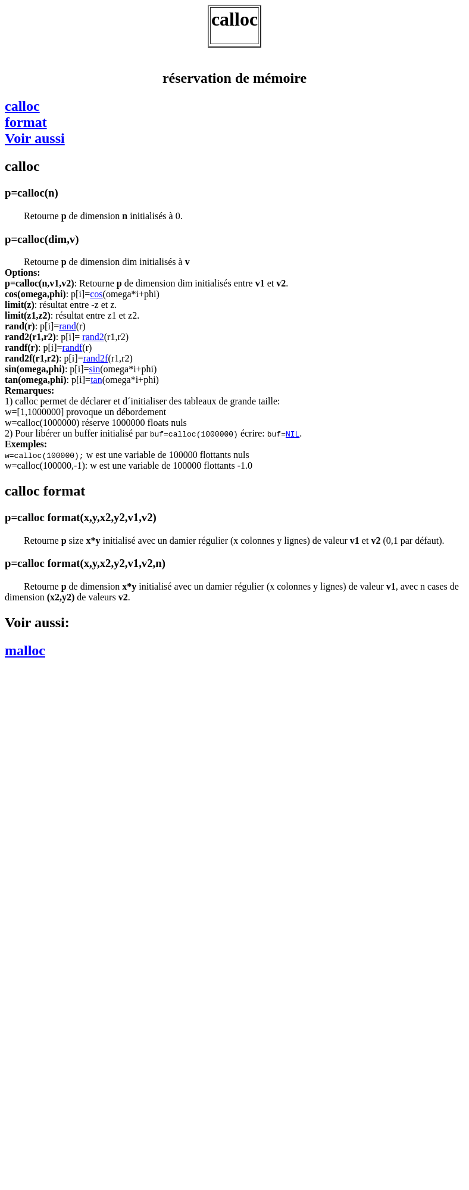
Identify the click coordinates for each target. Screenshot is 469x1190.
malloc (25, 650)
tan (96, 380)
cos (96, 294)
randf (72, 347)
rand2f (95, 358)
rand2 (93, 337)
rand (67, 326)
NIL (292, 433)
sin (94, 369)
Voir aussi (35, 138)
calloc (22, 106)
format (26, 122)
